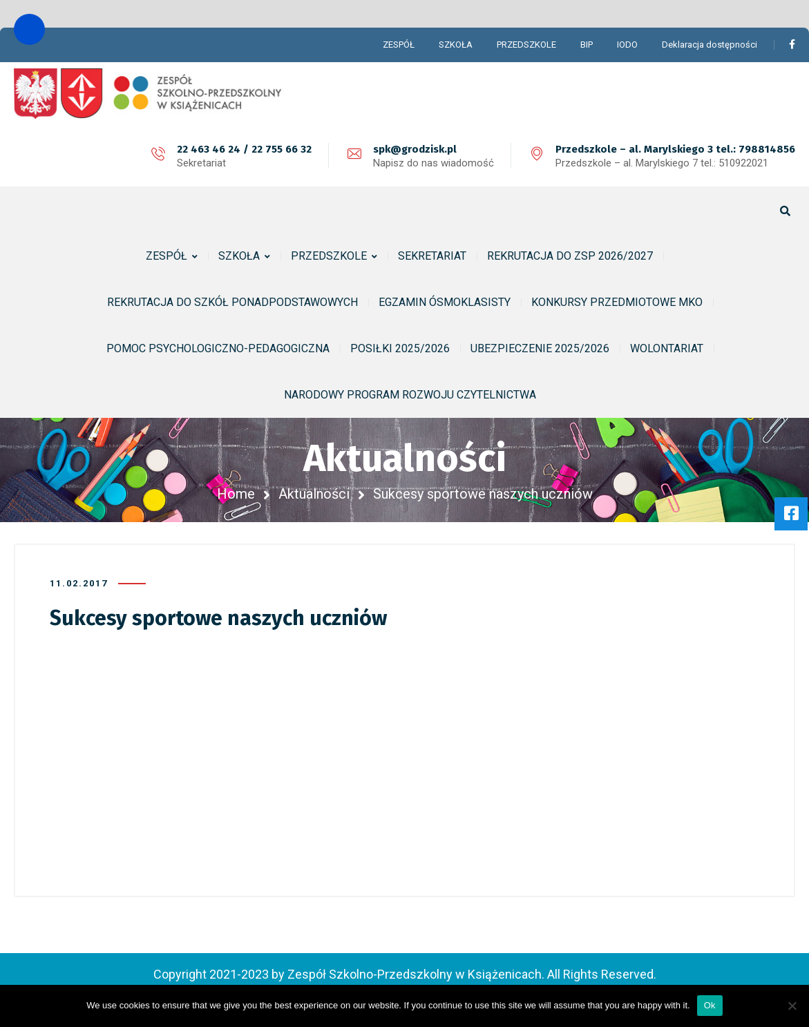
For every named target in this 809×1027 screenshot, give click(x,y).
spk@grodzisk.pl (415, 149)
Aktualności (314, 494)
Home (236, 494)
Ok (710, 1005)
